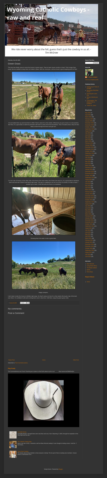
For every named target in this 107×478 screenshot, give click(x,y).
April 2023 (88, 187)
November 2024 (89, 149)
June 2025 (88, 135)
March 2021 (88, 238)
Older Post (76, 360)
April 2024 (88, 163)
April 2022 (88, 212)
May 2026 (87, 112)
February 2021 (89, 240)
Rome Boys (90, 272)
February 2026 (89, 119)
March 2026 (88, 117)
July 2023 (87, 181)
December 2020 (89, 244)
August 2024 (88, 155)
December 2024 (89, 147)
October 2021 (88, 224)
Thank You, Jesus (91, 105)
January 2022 (88, 218)
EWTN (88, 270)
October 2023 (88, 175)
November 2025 (89, 125)
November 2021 (89, 222)
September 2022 (89, 202)
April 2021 (88, 236)
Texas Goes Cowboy (23, 451)
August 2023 (88, 179)
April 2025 (88, 139)
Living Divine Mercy (92, 265)
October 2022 (88, 199)
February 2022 (89, 216)
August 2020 (88, 252)
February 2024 (89, 167)
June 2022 (88, 208)
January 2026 (88, 121)
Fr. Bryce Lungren (92, 77)
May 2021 (87, 234)
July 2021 (87, 230)
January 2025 (88, 145)
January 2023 (88, 193)
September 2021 (89, 226)
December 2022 (89, 196)
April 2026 (88, 115)
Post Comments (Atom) (21, 363)
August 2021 (88, 228)
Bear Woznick (90, 264)
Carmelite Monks (22, 432)
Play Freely (11, 368)
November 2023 (89, 173)
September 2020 (89, 250)
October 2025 (88, 127)
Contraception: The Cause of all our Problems (92, 102)
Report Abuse (89, 277)
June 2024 (88, 159)
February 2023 (89, 191)
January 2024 (88, 169)
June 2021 (88, 232)
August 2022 (88, 204)
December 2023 (89, 171)
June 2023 (88, 183)
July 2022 (87, 206)
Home (43, 360)
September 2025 (89, 129)
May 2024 (87, 161)
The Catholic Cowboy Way (25, 441)
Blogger (61, 469)
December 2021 (89, 220)
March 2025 (88, 141)
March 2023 (88, 189)
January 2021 (88, 242)
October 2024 (88, 151)
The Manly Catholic (92, 267)
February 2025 (89, 143)
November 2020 (89, 246)
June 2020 (88, 256)
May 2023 (87, 185)
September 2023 (89, 177)
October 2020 (88, 248)
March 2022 (88, 214)
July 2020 (87, 254)
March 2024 (88, 165)
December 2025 (89, 123)
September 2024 (89, 153)
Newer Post (11, 360)
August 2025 (88, 131)
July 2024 (87, 157)
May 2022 (87, 210)
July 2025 (87, 133)
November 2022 (89, 198)
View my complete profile (91, 79)
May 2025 (87, 137)
